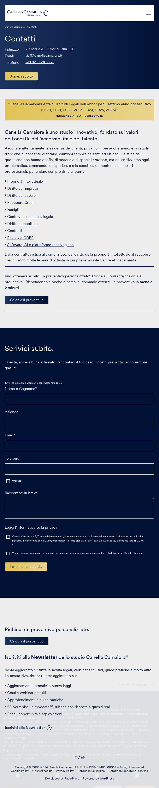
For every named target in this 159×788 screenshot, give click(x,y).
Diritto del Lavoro (21, 195)
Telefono (79, 463)
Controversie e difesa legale (30, 216)
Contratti (14, 230)
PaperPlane (71, 778)
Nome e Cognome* (79, 393)
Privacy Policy (65, 770)
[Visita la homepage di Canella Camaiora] (27, 13)
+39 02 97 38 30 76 (39, 62)
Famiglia (13, 209)
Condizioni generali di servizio (128, 770)
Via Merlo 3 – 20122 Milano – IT (49, 49)
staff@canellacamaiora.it (43, 55)
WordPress (107, 778)
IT (75, 757)
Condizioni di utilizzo (91, 770)
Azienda (79, 417)
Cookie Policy (20, 770)
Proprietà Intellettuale (25, 181)
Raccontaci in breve (79, 507)
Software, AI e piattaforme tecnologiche (40, 245)
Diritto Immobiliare (22, 223)
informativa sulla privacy (37, 527)
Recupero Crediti (21, 202)
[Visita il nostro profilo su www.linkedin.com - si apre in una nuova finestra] (66, 745)
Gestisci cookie (42, 770)
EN (83, 757)
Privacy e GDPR (20, 238)
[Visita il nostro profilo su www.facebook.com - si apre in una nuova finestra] (78, 745)
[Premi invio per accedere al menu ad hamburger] (148, 12)
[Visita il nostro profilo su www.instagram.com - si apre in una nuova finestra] (91, 745)
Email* (79, 440)
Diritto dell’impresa (22, 188)
